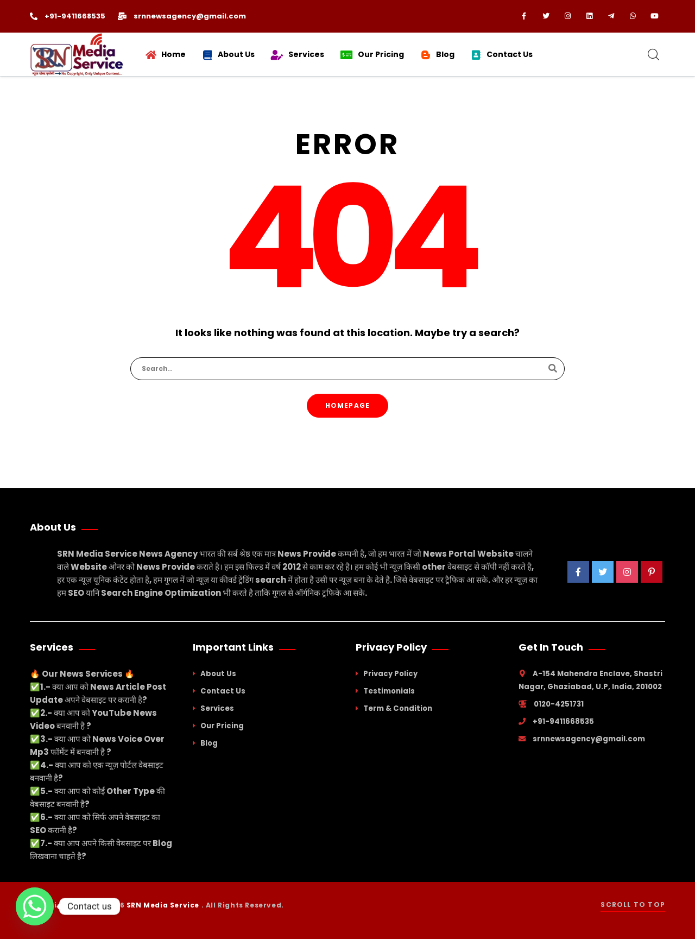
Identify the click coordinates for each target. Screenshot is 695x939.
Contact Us (222, 691)
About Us (218, 674)
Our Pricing (222, 726)
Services (217, 708)
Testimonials (389, 691)
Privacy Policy (390, 674)
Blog (209, 743)
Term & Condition (397, 708)
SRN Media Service (164, 905)
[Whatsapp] (35, 906)
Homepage (347, 405)
